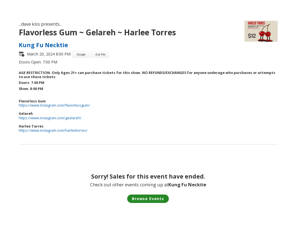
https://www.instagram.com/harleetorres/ (53, 130)
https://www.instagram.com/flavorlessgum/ (54, 105)
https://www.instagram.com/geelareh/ (50, 118)
